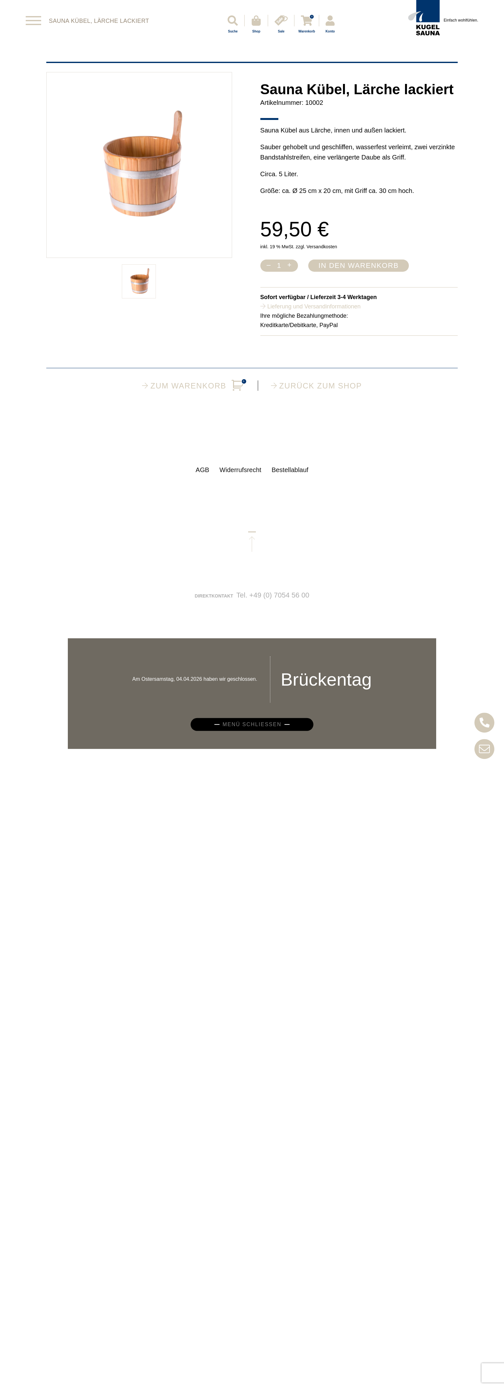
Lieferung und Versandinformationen (314, 306)
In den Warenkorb (359, 265)
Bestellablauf (290, 475)
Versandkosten (322, 246)
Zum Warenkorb (193, 385)
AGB (202, 475)
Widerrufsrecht (240, 475)
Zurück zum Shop (316, 385)
